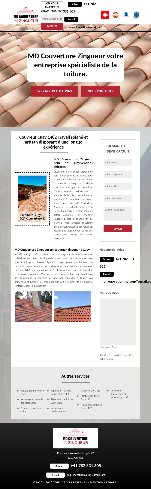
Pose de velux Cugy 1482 (31, 409)
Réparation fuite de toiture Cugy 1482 (61, 392)
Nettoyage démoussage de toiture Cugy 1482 (120, 394)
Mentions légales (104, 482)
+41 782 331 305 (75, 465)
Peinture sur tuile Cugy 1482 (90, 397)
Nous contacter (100, 91)
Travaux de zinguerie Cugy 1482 (91, 406)
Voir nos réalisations (54, 91)
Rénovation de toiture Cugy (32, 392)
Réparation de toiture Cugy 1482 (62, 401)
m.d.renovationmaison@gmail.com (75, 474)
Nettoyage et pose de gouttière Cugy (32, 401)
